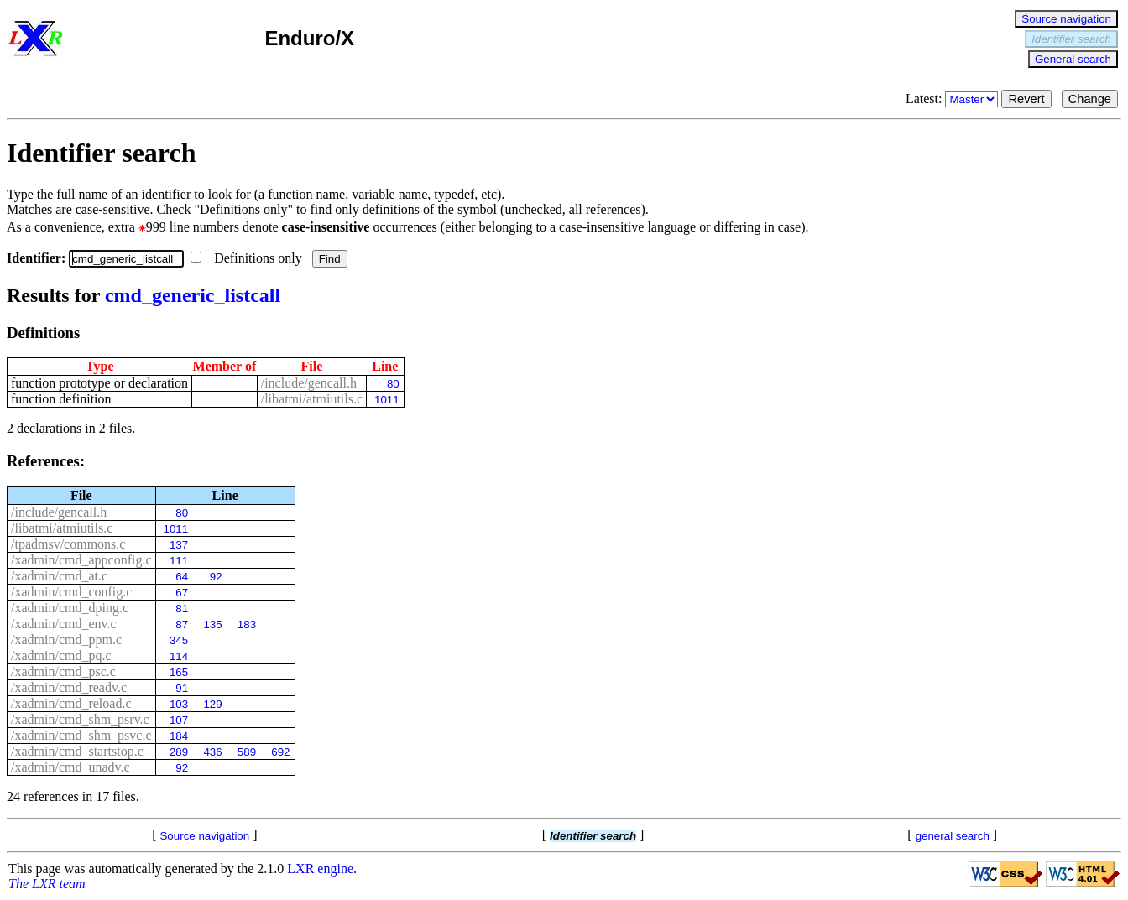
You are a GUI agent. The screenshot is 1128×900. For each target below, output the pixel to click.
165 (179, 672)
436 (212, 752)
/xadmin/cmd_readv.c (69, 687)
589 (247, 752)
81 (181, 608)
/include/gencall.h (309, 383)
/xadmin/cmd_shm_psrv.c (80, 719)
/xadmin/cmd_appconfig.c (81, 560)
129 (212, 704)
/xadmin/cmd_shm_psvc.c (81, 735)
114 (179, 656)
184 (179, 736)
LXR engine (320, 868)
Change (1089, 99)
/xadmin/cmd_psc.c (63, 671)
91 (181, 688)
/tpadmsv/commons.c (68, 544)
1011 (387, 399)
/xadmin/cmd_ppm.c (66, 639)
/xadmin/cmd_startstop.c (77, 751)
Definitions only (248, 258)
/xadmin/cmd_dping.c (69, 608)
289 (179, 752)
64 (181, 576)
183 (247, 624)
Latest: (954, 98)
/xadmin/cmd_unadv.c (70, 767)
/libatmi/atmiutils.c (312, 399)
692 (280, 752)
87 (181, 624)
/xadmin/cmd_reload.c (71, 703)
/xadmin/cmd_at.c (59, 576)
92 (216, 576)
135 (212, 624)
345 (179, 640)
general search (953, 836)
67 (181, 592)
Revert (1026, 99)
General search (1073, 59)
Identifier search (1071, 39)
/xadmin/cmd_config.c (71, 592)
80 (393, 383)
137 (179, 544)
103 (179, 704)
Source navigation (1066, 19)
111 (179, 560)
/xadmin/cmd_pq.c (61, 655)
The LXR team (47, 884)
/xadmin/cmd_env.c (64, 623)
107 (179, 720)
